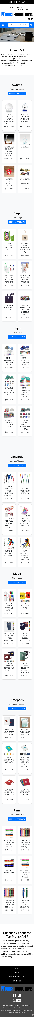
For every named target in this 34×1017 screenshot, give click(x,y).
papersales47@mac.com (17, 10)
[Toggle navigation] (3, 25)
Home (17, 969)
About (17, 973)
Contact (17, 981)
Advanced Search (17, 977)
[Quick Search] (18, 25)
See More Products (17, 93)
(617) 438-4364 (17, 7)
